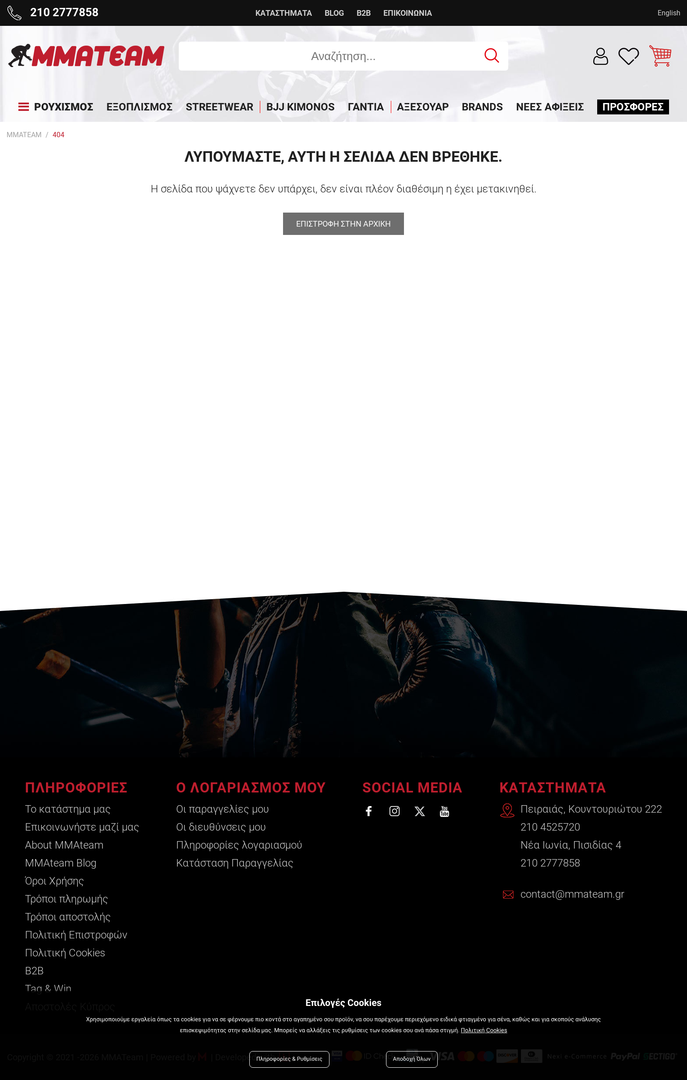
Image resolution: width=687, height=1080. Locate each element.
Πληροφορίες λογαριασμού (239, 845)
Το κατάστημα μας (68, 809)
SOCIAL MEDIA (412, 787)
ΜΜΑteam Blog (60, 863)
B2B (364, 13)
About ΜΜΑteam (64, 845)
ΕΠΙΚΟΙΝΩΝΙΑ (407, 13)
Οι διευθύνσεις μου (221, 827)
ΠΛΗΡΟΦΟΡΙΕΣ (76, 787)
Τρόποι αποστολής (68, 917)
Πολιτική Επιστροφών (76, 935)
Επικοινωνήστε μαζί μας (82, 827)
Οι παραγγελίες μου (222, 809)
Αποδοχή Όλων (412, 1059)
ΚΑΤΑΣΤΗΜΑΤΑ (283, 13)
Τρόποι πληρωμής (66, 899)
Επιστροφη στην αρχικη (343, 223)
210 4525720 (550, 827)
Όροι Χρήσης (54, 881)
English (669, 13)
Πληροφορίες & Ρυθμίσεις (289, 1059)
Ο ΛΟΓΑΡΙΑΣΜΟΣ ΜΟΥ (251, 787)
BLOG (334, 13)
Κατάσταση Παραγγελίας (235, 863)
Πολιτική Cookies (65, 953)
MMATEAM (24, 135)
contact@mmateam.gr (572, 894)
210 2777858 (550, 863)
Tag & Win (48, 989)
